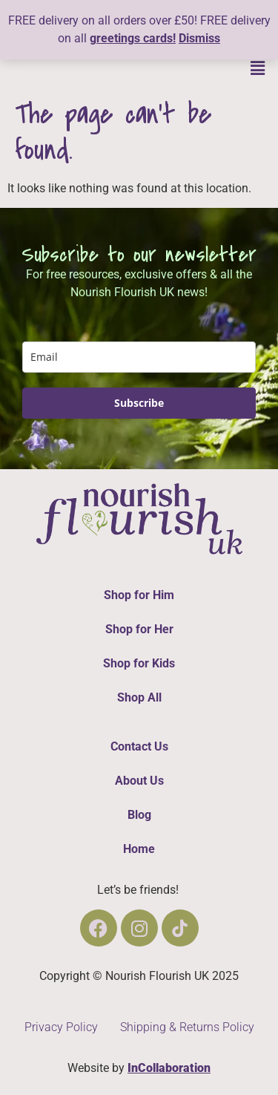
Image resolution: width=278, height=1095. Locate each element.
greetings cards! (133, 38)
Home (139, 849)
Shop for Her (139, 629)
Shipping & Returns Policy (187, 1027)
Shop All (139, 697)
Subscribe (139, 403)
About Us (139, 781)
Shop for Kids (139, 663)
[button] (258, 68)
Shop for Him (139, 595)
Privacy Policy (61, 1027)
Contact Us (139, 746)
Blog (139, 815)
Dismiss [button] (199, 38)
